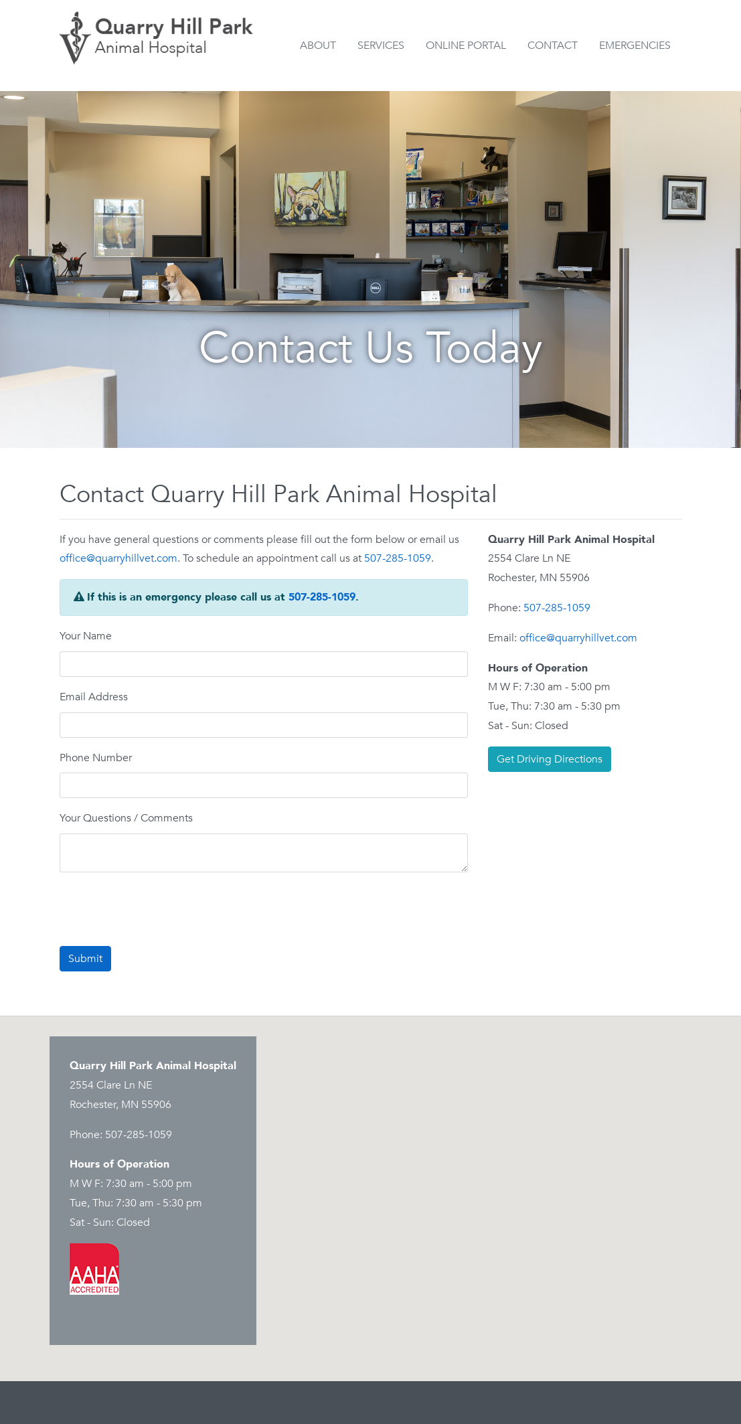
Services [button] (380, 45)
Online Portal (466, 45)
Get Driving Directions (549, 759)
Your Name (86, 636)
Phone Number (96, 757)
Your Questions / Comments (126, 818)
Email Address (94, 697)
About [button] (318, 45)
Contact (552, 45)
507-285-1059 (397, 558)
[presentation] (161, 909)
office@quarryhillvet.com (118, 558)
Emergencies (635, 45)
